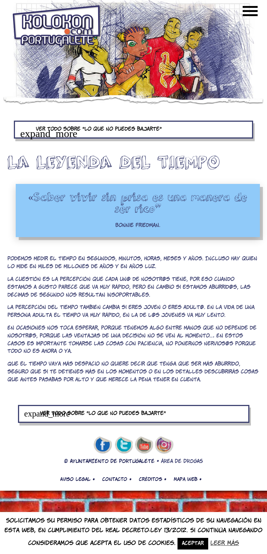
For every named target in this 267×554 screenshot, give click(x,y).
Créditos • (152, 479)
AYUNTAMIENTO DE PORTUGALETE (112, 461)
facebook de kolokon (102, 445)
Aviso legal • (77, 479)
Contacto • (116, 479)
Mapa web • (187, 479)
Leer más (224, 543)
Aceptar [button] (193, 543)
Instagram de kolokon (164, 445)
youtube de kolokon (143, 445)
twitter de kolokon (123, 445)
